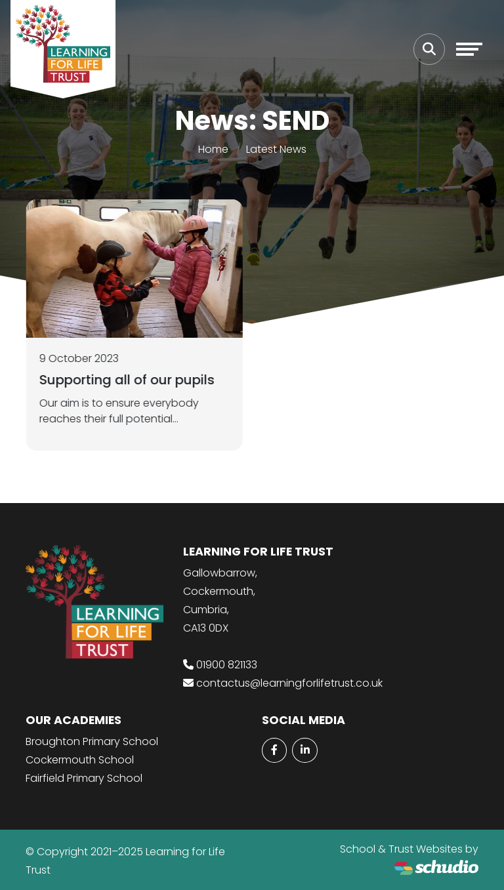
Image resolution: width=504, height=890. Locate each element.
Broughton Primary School (92, 741)
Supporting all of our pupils (128, 380)
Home (213, 149)
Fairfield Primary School (84, 778)
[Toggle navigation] (469, 49)
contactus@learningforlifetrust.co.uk (289, 683)
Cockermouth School (80, 759)
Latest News (276, 149)
